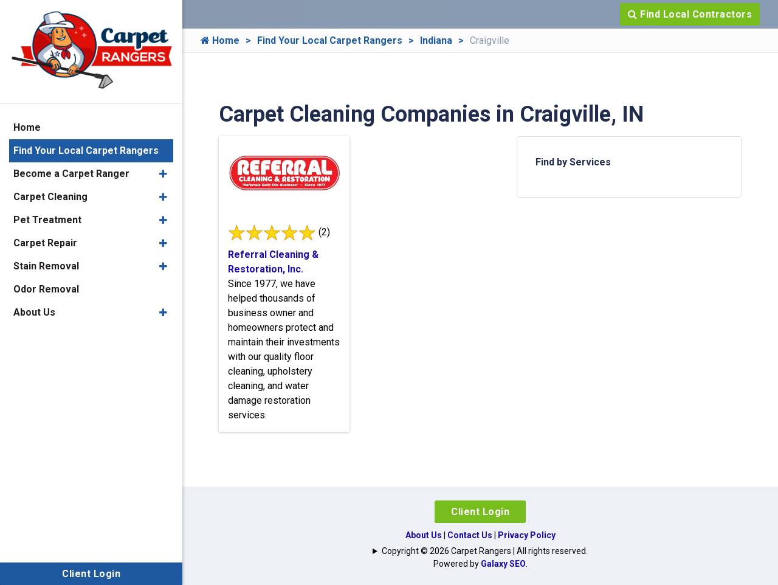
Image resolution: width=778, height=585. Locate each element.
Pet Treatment (47, 220)
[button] (163, 174)
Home (220, 40)
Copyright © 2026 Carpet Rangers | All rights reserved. (485, 551)
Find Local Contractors (690, 14)
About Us (423, 535)
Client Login (480, 512)
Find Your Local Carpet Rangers (329, 40)
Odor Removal (46, 289)
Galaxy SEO (503, 564)
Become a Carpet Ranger (71, 173)
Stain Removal (46, 266)
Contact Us (469, 535)
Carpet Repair (45, 243)
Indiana (436, 40)
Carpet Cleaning (50, 196)
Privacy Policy (527, 535)
